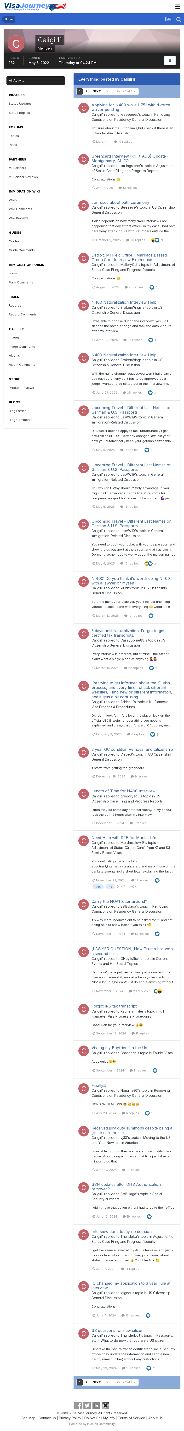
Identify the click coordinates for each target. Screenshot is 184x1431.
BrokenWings (131, 307)
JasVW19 (128, 417)
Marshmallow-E (132, 843)
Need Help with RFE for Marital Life (124, 837)
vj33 (124, 1138)
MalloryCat (129, 265)
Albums (14, 355)
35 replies (132, 340)
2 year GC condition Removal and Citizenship (132, 749)
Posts (13, 145)
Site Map (28, 1418)
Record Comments (23, 314)
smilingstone (130, 166)
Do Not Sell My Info (99, 1418)
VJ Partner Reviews (23, 177)
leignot (126, 1293)
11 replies (140, 880)
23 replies (134, 287)
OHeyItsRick (130, 958)
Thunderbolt (130, 1335)
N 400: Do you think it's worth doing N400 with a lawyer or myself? (131, 580)
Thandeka (129, 1236)
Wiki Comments (20, 209)
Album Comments (22, 364)
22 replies (133, 668)
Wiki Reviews (19, 218)
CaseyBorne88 (132, 640)
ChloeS (126, 754)
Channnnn (128, 1053)
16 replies (129, 450)
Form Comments (21, 282)
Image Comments (22, 346)
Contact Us (47, 1418)
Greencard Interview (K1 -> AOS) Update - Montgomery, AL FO (130, 158)
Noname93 (129, 1090)
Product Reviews (21, 388)
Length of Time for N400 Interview (123, 791)
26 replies (135, 240)
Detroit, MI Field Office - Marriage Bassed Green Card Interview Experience (129, 257)
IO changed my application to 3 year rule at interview (131, 1285)
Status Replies (19, 113)
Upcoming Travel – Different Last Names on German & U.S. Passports (132, 410)
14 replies (130, 1269)
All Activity (16, 80)
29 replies (138, 991)
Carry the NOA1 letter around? (119, 901)
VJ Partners (17, 168)
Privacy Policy (70, 1418)
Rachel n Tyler (132, 1011)
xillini (124, 588)
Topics (14, 136)
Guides (14, 241)
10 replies (123, 141)
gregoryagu (130, 796)
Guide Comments (22, 250)
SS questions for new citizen (118, 1330)
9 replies (139, 776)
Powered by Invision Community (92, 1424)
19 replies (133, 615)
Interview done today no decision (122, 1231)
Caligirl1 (97, 114)
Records (15, 305)
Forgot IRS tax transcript (114, 1006)
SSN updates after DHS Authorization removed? (126, 1186)
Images (14, 337)
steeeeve (128, 207)
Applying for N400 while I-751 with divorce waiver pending (131, 107)
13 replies (128, 188)
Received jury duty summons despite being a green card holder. (132, 1130)
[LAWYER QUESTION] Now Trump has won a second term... (132, 951)
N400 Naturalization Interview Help (124, 302)
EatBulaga (128, 906)
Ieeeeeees (129, 114)
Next (97, 91)
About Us (155, 1418)
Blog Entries (17, 411)
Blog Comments (20, 420)
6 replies (135, 734)
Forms (13, 273)
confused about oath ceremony (120, 202)
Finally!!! (99, 1085)
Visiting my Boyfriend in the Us (119, 1047)
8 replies (138, 823)
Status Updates (20, 103)
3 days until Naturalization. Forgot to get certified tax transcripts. (128, 633)
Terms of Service (131, 1418)
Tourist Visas (163, 1053)
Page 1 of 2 (126, 91)
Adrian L (127, 702)
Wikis (13, 200)
